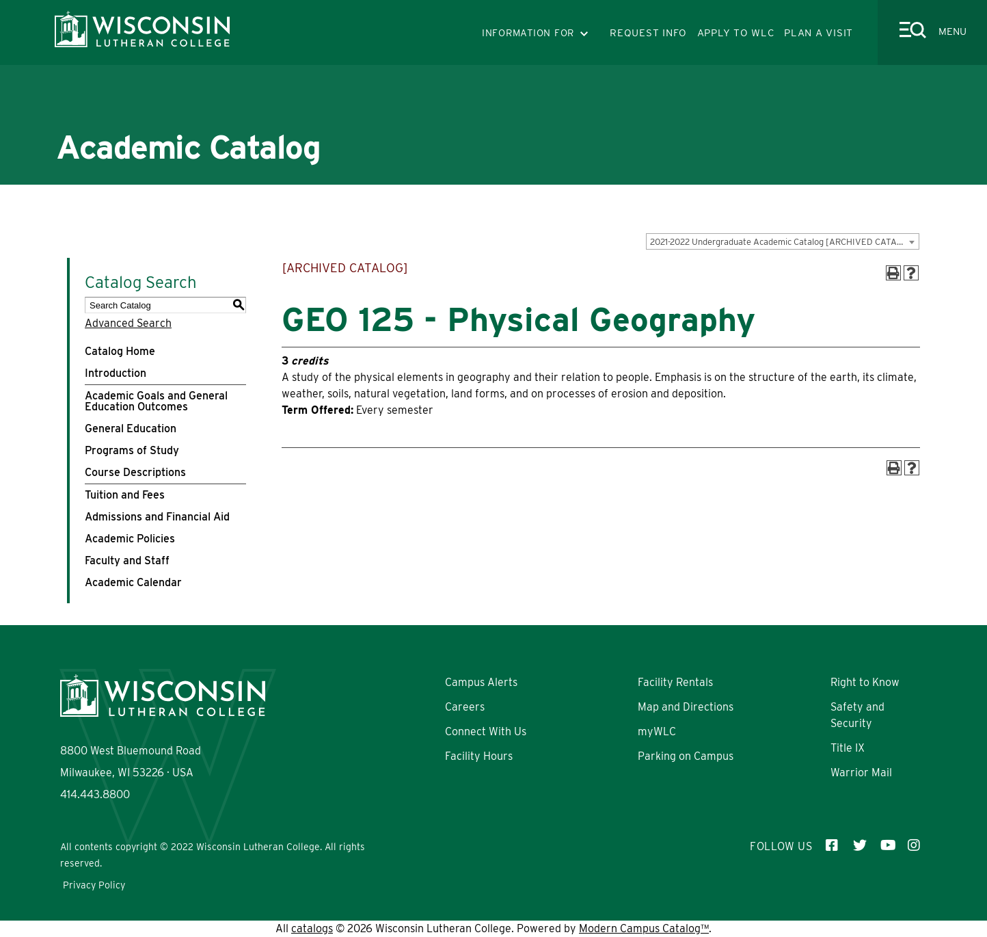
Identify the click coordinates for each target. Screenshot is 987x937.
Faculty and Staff (127, 560)
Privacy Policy (94, 885)
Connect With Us (485, 731)
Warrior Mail (861, 772)
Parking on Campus (685, 756)
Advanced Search (128, 323)
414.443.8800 (95, 794)
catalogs (312, 928)
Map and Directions (685, 706)
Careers (465, 706)
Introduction (115, 373)
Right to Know (865, 682)
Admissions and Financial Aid (157, 516)
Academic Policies (130, 538)
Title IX (847, 747)
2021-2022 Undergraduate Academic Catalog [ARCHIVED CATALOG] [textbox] (783, 242)
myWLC (657, 731)
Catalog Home (120, 351)
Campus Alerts (481, 682)
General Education (130, 428)
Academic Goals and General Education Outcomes (156, 401)
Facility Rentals (675, 682)
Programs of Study (132, 450)
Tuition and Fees (125, 494)
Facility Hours (479, 756)
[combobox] (782, 241)
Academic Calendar (133, 582)
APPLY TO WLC (735, 33)
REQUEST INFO (648, 33)
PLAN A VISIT (818, 33)
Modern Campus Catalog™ (644, 928)
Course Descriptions (135, 472)
